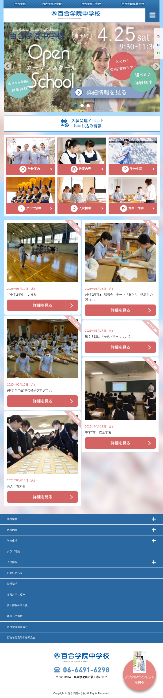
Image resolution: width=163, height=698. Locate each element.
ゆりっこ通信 (15, 616)
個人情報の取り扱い (18, 605)
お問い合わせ (15, 573)
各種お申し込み (16, 594)
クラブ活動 (13, 551)
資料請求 (12, 583)
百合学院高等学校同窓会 (21, 637)
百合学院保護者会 (17, 626)
